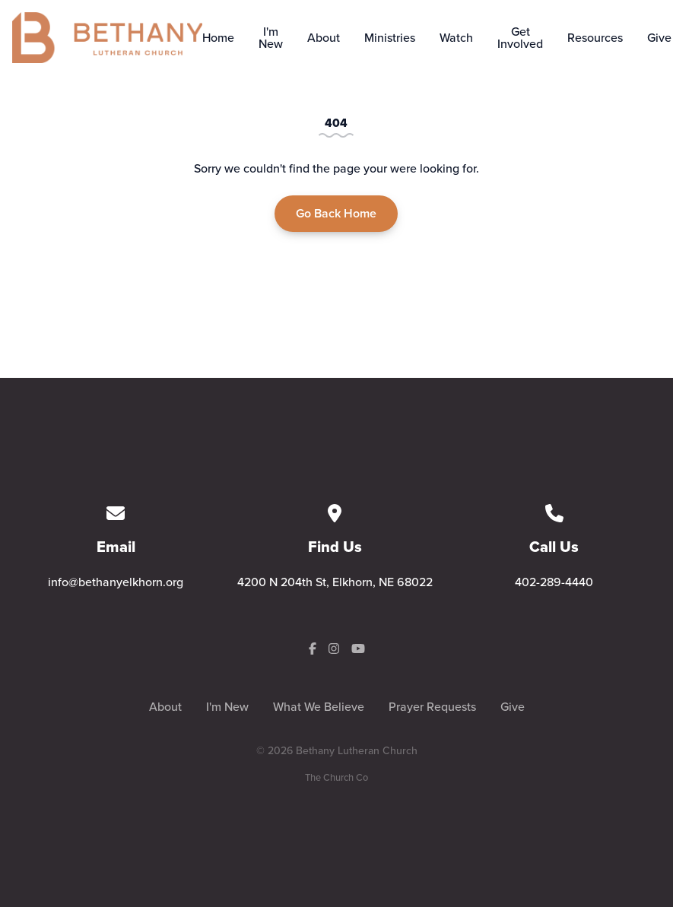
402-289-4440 (554, 581)
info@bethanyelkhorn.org (115, 581)
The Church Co (336, 777)
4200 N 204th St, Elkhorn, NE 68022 (335, 581)
